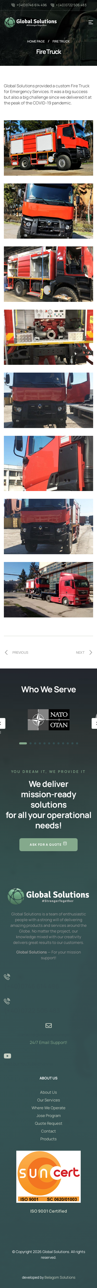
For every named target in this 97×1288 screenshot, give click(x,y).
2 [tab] (30, 743)
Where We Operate (48, 1108)
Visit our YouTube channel (28, 1064)
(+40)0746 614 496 (31, 986)
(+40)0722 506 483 (32, 1010)
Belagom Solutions (59, 1277)
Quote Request (48, 1123)
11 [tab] (72, 743)
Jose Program (48, 1115)
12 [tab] (77, 743)
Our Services (48, 1100)
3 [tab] (35, 743)
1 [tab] (23, 743)
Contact (48, 1131)
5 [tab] (44, 743)
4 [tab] (40, 743)
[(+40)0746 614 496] (7, 977)
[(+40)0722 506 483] (7, 1001)
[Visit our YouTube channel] (7, 1055)
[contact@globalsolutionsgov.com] (49, 1025)
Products (48, 1139)
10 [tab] (68, 743)
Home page (36, 41)
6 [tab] (49, 743)
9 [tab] (63, 743)
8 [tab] (58, 743)
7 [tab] (54, 743)
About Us (48, 1092)
